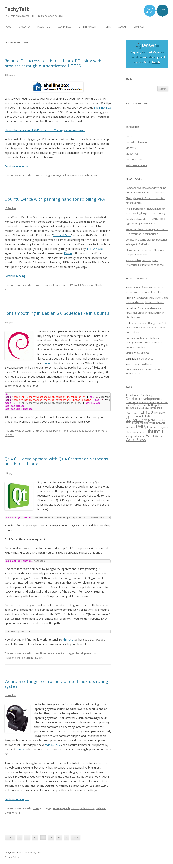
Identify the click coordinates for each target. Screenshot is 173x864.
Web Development (136, 165)
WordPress (136, 439)
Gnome (134, 407)
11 (35, 837)
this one (68, 639)
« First (10, 837)
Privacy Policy (12, 857)
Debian (57, 430)
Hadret (47, 363)
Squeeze (82, 430)
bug (150, 395)
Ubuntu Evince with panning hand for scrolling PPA (55, 199)
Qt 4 (19, 657)
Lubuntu (140, 416)
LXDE (148, 416)
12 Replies (10, 695)
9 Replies (10, 75)
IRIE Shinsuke (95, 249)
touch (156, 62)
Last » (75, 837)
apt (138, 395)
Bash (144, 395)
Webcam (101, 808)
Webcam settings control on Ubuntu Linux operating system (56, 683)
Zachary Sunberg (135, 338)
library (136, 413)
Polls (107, 26)
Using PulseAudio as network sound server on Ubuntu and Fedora (147, 327)
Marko (129, 352)
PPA (71, 285)
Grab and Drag (62, 235)
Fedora (137, 405)
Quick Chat (143, 352)
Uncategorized (134, 159)
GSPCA (20, 749)
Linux (36, 175)
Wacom (86, 285)
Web (74, 175)
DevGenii (147, 45)
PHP (140, 426)
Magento (131, 147)
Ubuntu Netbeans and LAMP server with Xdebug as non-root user (45, 130)
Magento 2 (132, 153)
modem (162, 420)
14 (59, 837)
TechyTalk (17, 9)
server (135, 432)
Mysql (130, 422)
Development (84, 653)
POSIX (157, 427)
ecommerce (147, 402)
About (122, 26)
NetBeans (10, 657)
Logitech (65, 808)
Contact (139, 26)
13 (51, 837)
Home (8, 26)
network (150, 422)
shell (63, 175)
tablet (77, 285)
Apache (131, 395)
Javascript (156, 407)
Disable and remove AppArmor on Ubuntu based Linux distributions (145, 312)
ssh (69, 175)
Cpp (157, 395)
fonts (66, 430)
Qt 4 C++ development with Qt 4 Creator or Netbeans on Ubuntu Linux (56, 461)
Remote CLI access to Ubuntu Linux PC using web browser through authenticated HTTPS (53, 63)
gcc (127, 407)
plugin (149, 427)
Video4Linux (52, 745)
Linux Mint (159, 412)
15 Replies (10, 208)
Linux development (51, 653)
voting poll (131, 436)
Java (147, 407)
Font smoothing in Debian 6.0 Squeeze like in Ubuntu (57, 313)
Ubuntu (92, 430)
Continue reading (17, 166)
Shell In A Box (102, 107)
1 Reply (9, 473)
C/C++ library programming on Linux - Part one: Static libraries (144, 369)
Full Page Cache (156, 405)
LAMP (129, 412)
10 (27, 837)
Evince (68, 253)
